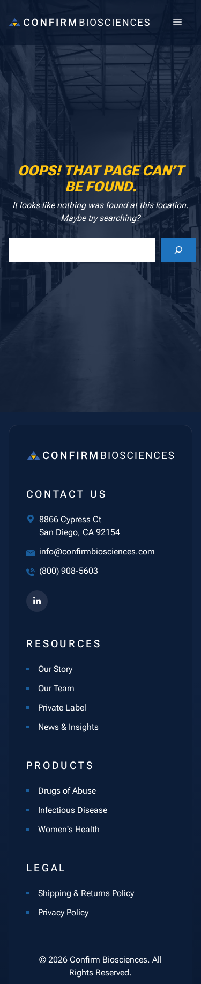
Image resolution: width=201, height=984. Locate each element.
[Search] (178, 250)
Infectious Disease (72, 810)
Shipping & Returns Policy (86, 893)
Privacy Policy (63, 912)
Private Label (62, 707)
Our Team (56, 688)
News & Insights (68, 727)
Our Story (55, 669)
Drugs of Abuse (67, 791)
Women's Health (69, 829)
